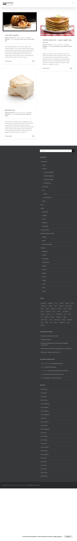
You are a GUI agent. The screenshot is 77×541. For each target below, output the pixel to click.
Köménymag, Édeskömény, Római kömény (58, 370)
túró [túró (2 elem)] (51, 322)
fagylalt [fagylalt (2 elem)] (67, 303)
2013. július (43, 458)
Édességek (7, 39)
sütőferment (28, 114)
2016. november (45, 411)
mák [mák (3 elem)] (69, 314)
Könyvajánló (45, 226)
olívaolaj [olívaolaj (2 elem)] (47, 317)
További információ (57, 536)
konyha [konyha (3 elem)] (42, 314)
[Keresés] (73, 151)
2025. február (44, 389)
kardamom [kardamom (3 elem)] (48, 311)
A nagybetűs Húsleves (46, 339)
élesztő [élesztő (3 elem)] (42, 325)
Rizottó (44, 277)
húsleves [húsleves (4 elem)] (59, 308)
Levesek (44, 269)
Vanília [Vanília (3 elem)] (55, 322)
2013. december (45, 447)
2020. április (44, 396)
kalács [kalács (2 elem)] (42, 311)
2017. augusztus (44, 407)
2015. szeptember (45, 429)
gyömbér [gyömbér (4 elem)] (53, 308)
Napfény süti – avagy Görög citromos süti (50, 352)
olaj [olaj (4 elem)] (41, 317)
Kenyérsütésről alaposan (57, 363)
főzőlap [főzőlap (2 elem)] (50, 306)
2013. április (44, 469)
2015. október (44, 425)
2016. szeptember (45, 414)
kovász (23, 114)
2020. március (44, 400)
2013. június (44, 461)
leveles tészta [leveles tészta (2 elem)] (59, 314)
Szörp (43, 287)
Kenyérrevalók (45, 262)
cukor (15, 39)
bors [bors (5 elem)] (56, 303)
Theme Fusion (37, 485)
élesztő (16, 114)
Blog (42, 204)
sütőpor (32, 39)
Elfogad (68, 536)
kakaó (18, 39)
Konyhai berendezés (47, 244)
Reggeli (44, 273)
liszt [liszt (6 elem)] (65, 314)
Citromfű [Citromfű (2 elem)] (61, 303)
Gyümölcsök (45, 186)
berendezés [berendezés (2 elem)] (43, 303)
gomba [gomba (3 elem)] (42, 308)
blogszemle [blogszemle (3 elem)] (50, 303)
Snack (43, 284)
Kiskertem (44, 222)
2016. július (43, 418)
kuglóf (21, 39)
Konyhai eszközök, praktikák (47, 233)
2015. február (44, 440)
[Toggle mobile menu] (73, 3)
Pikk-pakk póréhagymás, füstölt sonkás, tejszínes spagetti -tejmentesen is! (54, 344)
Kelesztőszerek (10, 110)
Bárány (45, 194)
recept (29, 39)
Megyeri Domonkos (9, 37)
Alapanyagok (44, 161)
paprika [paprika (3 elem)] (52, 317)
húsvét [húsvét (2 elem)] (64, 308)
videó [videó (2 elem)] (68, 322)
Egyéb (42, 208)
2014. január (44, 443)
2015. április (44, 432)
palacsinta (66, 46)
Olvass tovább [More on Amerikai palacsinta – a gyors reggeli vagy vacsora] (46, 68)
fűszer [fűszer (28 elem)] (55, 306)
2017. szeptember (45, 404)
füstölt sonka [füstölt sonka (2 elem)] (44, 306)
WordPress (30, 485)
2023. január (44, 393)
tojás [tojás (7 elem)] (42, 322)
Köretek (44, 266)
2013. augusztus (45, 454)
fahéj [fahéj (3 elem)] (72, 303)
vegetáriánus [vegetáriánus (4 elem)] (62, 322)
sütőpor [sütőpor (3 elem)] (63, 319)
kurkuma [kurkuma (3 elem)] (48, 314)
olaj (26, 39)
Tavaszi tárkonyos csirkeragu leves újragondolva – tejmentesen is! (56, 348)
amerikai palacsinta (56, 46)
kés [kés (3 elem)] (53, 314)
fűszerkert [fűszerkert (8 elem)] (61, 306)
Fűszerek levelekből (49, 172)
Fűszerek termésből (48, 179)
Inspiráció (44, 215)
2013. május (44, 465)
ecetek (44, 165)
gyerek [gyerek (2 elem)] (47, 308)
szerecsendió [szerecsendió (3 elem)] (57, 319)
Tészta (43, 291)
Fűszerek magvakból (49, 176)
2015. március (44, 436)
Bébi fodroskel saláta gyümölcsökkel (49, 336)
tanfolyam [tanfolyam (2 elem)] (70, 319)
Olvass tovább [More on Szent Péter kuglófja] (8, 61)
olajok (43, 201)
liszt (24, 39)
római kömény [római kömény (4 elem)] (44, 319)
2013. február (44, 476)
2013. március (44, 472)
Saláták (44, 280)
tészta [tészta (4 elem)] (46, 322)
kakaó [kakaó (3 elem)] (70, 308)
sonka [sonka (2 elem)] (50, 319)
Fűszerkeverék (47, 183)
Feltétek (44, 255)
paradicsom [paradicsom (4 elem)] (58, 317)
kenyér (20, 114)
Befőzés (44, 237)
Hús (43, 190)
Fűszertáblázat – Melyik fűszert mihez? (52, 378)
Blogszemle (45, 212)
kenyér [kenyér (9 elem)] (58, 311)
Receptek (43, 248)
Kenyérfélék (7, 114)
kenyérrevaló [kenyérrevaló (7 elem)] (66, 311)
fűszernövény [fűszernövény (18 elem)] (69, 306)
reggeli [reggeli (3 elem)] (64, 317)
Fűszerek (44, 168)
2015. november (45, 422)
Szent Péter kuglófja (12, 35)
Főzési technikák (45, 230)
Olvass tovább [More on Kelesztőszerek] (8, 136)
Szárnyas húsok (47, 197)
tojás (6, 40)
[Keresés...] (56, 151)
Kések (43, 240)
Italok (43, 219)
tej (43, 48)
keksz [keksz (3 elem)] (54, 311)
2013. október (44, 451)
